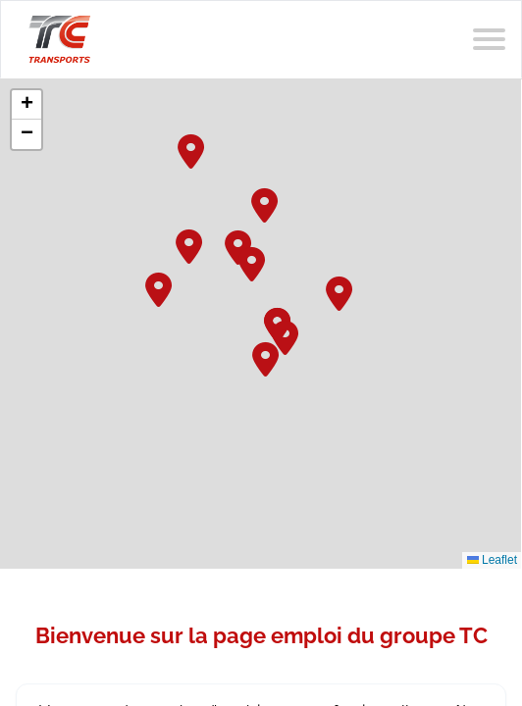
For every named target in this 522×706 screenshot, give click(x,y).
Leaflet (492, 560)
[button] (266, 203)
